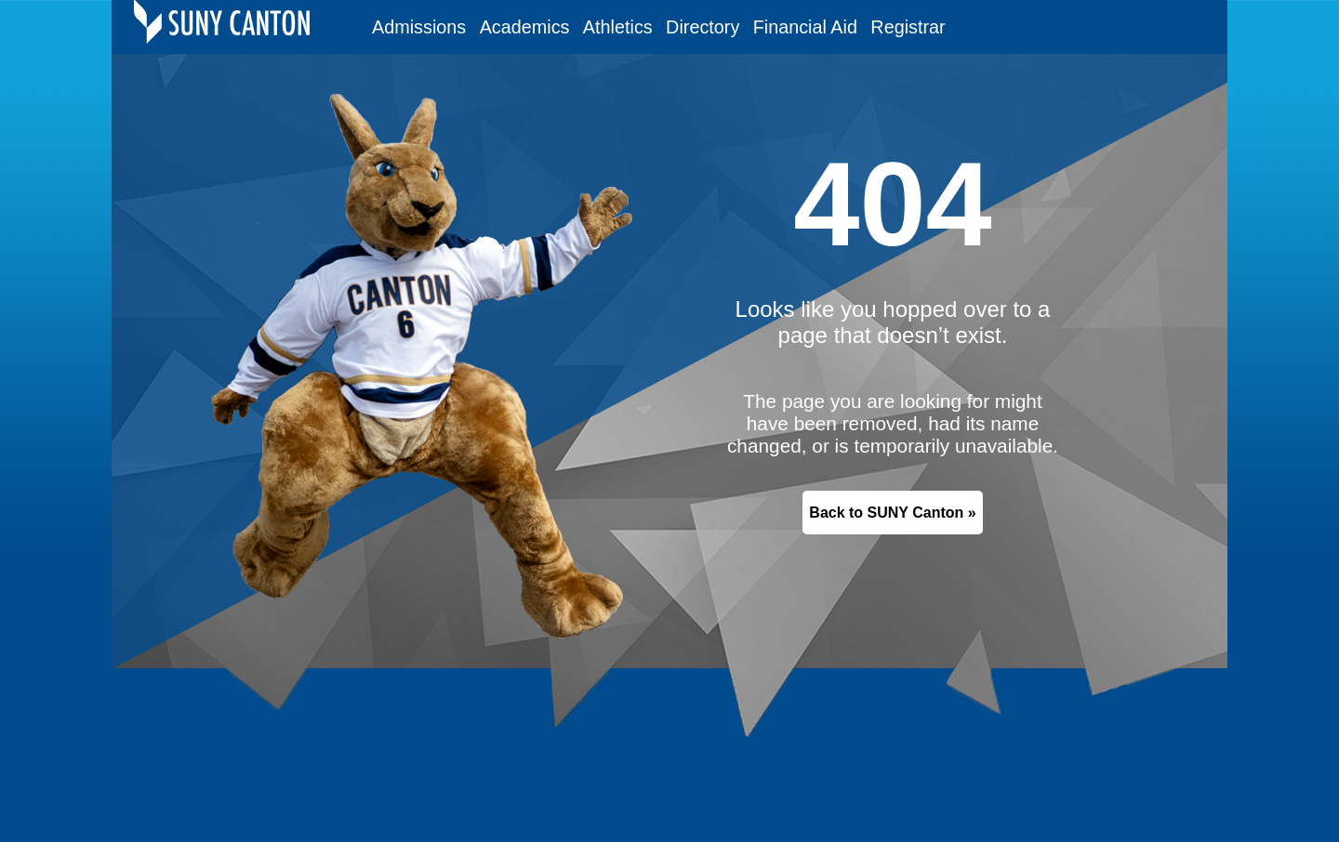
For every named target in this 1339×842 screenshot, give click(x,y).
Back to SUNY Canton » (892, 512)
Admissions (419, 27)
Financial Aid (805, 27)
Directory (702, 27)
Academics (525, 27)
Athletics (618, 27)
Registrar (907, 27)
